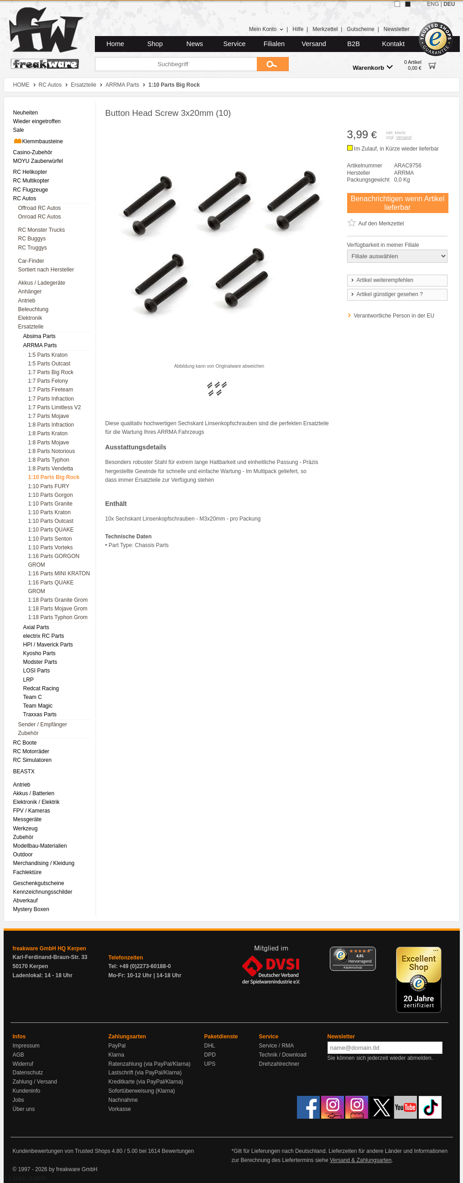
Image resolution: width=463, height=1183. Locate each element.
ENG (433, 4)
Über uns (24, 1109)
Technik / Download (283, 1055)
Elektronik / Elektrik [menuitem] (36, 802)
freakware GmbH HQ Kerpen (49, 948)
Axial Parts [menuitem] (36, 627)
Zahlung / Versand (35, 1082)
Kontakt (393, 43)
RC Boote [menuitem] (25, 743)
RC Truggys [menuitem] (32, 248)
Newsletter (397, 29)
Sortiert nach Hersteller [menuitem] (46, 269)
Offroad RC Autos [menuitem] (39, 208)
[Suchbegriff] (176, 64)
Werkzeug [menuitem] (25, 828)
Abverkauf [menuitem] (25, 900)
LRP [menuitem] (28, 680)
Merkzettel (325, 29)
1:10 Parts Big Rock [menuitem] (54, 477)
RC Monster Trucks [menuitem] (41, 230)
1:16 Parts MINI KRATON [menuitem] (59, 573)
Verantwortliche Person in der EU (394, 316)
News (195, 43)
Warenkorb (373, 67)
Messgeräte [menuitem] (27, 819)
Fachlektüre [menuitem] (27, 872)
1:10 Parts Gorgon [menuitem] (50, 495)
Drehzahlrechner (279, 1064)
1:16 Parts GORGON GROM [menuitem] (54, 560)
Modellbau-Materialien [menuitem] (40, 846)
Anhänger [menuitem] (30, 291)
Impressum (26, 1045)
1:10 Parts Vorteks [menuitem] (50, 547)
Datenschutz (28, 1072)
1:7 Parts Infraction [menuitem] (51, 399)
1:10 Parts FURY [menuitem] (48, 486)
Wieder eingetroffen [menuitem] (37, 121)
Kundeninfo (27, 1091)
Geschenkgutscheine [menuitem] (38, 883)
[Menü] (370, 952)
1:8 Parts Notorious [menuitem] (51, 451)
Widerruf (23, 1064)
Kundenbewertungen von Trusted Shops (61, 1151)
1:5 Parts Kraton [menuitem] (48, 355)
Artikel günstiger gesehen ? (386, 294)
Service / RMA (276, 1045)
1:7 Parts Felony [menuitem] (48, 381)
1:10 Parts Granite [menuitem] (50, 503)
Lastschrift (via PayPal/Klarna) (145, 1072)
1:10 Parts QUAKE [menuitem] (51, 529)
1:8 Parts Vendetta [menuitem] (50, 468)
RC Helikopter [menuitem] (30, 172)
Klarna (117, 1055)
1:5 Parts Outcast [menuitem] (49, 363)
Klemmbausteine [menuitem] (38, 141)
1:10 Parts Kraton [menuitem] (49, 512)
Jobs (18, 1100)
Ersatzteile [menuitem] (31, 326)
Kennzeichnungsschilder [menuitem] (43, 892)
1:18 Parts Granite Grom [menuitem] (58, 600)
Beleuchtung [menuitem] (33, 309)
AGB (18, 1055)
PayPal (117, 1045)
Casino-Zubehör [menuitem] (32, 152)
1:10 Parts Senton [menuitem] (50, 539)
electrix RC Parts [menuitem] (43, 636)
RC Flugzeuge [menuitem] (30, 190)
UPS (210, 1064)
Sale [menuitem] (18, 130)
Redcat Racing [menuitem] (41, 688)
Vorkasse (120, 1109)
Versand (314, 43)
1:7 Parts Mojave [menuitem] (48, 416)
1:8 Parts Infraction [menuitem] (51, 425)
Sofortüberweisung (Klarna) (142, 1091)
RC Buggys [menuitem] (32, 238)
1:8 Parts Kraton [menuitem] (48, 433)
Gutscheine (361, 29)
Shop (155, 43)
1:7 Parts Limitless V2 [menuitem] (54, 407)
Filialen (274, 43)
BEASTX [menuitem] (24, 771)
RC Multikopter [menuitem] (31, 180)
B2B (353, 43)
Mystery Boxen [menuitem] (31, 909)
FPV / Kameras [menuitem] (31, 811)
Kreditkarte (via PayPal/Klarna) (146, 1082)
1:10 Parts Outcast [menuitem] (50, 521)
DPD (210, 1055)
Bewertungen (177, 1151)
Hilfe (297, 29)
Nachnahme (123, 1100)
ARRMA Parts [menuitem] (40, 345)
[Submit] (273, 64)
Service (235, 43)
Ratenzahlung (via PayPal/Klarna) (150, 1064)
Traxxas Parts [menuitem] (40, 714)
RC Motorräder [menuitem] (31, 751)
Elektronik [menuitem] (30, 318)
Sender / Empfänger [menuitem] (42, 724)
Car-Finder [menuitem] (31, 261)
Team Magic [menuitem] (38, 706)
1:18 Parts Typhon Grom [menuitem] (58, 617)
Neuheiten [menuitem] (25, 112)
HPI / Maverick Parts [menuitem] (48, 644)
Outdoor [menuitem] (23, 854)
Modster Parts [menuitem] (40, 662)
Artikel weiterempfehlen (382, 280)
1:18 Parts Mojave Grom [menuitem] (58, 608)
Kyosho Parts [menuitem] (39, 653)
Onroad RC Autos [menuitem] (39, 217)
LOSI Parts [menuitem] (36, 670)
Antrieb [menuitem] (27, 300)
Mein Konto (266, 29)
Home (115, 43)
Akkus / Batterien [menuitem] (34, 793)
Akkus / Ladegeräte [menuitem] (41, 283)
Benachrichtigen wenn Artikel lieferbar (397, 203)
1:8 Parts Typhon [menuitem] (49, 460)
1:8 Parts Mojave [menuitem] (48, 442)
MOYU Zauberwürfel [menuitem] (38, 161)
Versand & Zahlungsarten (360, 1160)
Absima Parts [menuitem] (39, 336)
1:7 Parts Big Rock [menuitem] (50, 372)
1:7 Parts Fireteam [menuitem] (50, 389)
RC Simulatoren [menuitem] (32, 760)
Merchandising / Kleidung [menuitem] (44, 863)
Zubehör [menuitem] (28, 733)
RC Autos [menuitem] (24, 198)
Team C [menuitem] (32, 697)
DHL (209, 1045)
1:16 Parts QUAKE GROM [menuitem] (51, 586)
